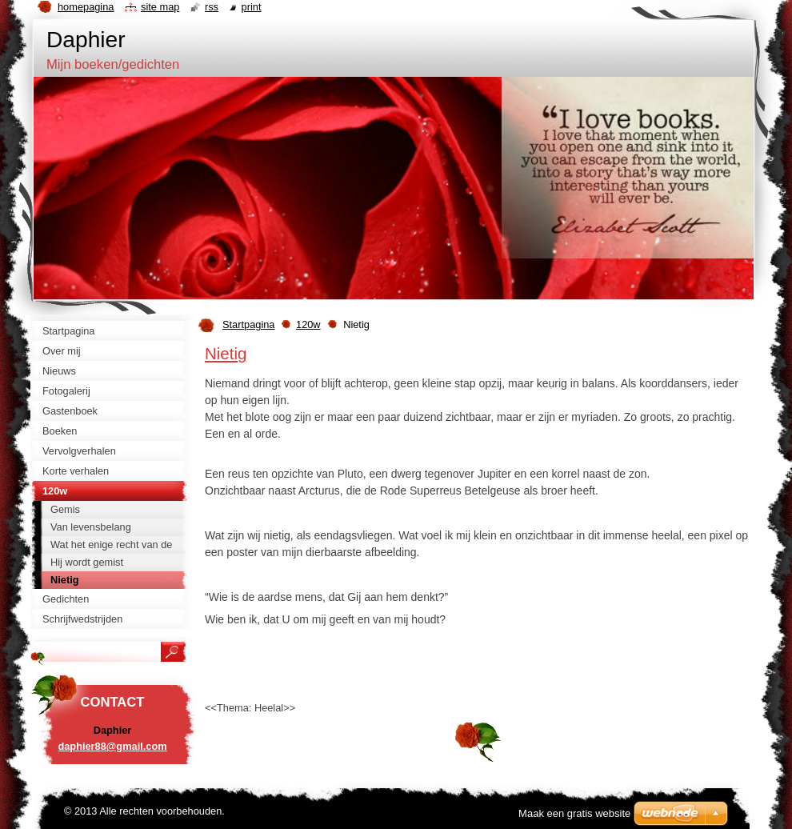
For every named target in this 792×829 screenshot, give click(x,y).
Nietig (225, 353)
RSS (211, 7)
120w (308, 324)
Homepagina (86, 7)
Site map (160, 7)
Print (252, 7)
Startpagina (248, 324)
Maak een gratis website (574, 813)
